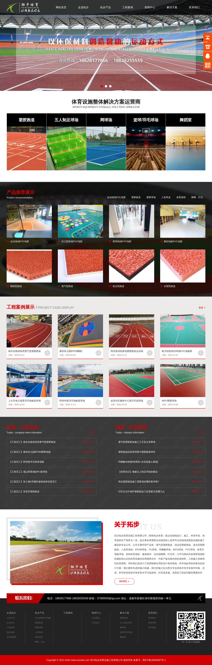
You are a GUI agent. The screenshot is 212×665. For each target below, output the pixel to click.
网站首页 (61, 7)
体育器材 (181, 197)
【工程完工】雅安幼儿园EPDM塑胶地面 (30, 452)
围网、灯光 (197, 197)
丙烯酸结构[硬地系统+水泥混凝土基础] (138, 461)
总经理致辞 (12, 637)
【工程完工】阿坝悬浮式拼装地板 (26, 461)
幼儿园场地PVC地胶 (71, 241)
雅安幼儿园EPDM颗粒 (70, 351)
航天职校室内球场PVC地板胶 (177, 351)
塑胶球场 (151, 197)
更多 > (202, 307)
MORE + (124, 581)
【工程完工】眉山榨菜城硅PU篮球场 (28, 471)
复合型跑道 (118, 286)
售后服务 (152, 627)
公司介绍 (11, 618)
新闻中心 (150, 7)
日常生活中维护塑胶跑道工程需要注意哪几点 (141, 491)
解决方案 (172, 7)
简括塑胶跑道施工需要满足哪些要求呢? (138, 481)
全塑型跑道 (169, 286)
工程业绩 (11, 627)
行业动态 (96, 623)
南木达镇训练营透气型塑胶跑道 (24, 351)
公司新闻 (96, 618)
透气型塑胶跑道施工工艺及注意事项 (136, 442)
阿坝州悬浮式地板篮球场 (72, 400)
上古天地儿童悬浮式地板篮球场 (24, 400)
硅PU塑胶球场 (169, 400)
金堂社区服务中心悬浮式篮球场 (127, 400)
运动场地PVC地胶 (116, 197)
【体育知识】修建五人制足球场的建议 (138, 471)
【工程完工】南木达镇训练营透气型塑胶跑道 (32, 442)
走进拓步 (83, 7)
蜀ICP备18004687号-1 (154, 660)
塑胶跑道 (27, 120)
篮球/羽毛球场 (145, 120)
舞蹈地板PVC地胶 (173, 241)
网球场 (106, 120)
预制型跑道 (16, 286)
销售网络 (152, 623)
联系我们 (194, 7)
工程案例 (127, 7)
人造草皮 (166, 197)
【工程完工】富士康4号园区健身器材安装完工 (33, 481)
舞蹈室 (186, 120)
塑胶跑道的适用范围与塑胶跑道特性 (136, 452)
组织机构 (11, 632)
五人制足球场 (66, 120)
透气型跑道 (67, 286)
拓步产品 (105, 7)
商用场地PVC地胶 (122, 241)
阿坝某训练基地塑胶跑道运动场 (127, 351)
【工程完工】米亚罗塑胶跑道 (24, 491)
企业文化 (11, 623)
